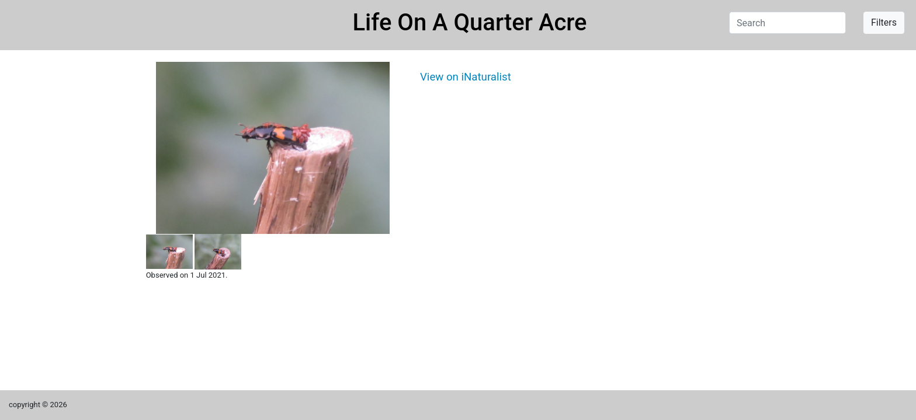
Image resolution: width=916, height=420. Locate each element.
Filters (884, 22)
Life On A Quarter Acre (470, 22)
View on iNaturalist (465, 77)
